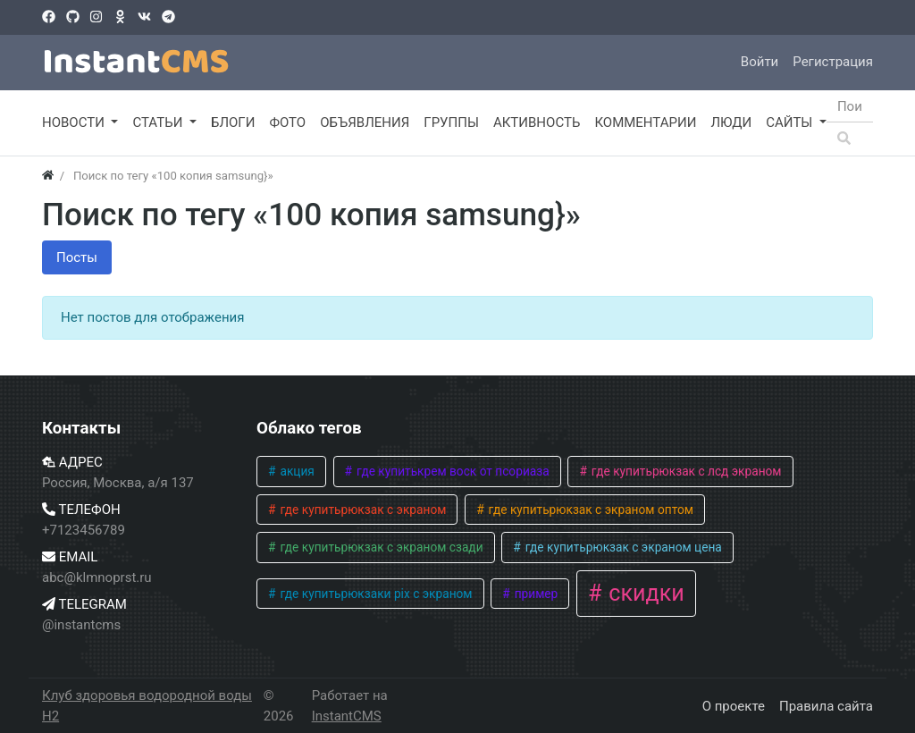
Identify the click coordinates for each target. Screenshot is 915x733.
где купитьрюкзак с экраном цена (622, 547)
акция (296, 471)
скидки (643, 593)
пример (534, 593)
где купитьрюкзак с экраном (361, 509)
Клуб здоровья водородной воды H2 (147, 705)
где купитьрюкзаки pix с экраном (374, 593)
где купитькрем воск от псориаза (452, 471)
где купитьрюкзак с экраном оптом (589, 509)
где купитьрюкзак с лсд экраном (684, 471)
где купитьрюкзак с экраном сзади (380, 547)
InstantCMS (347, 716)
